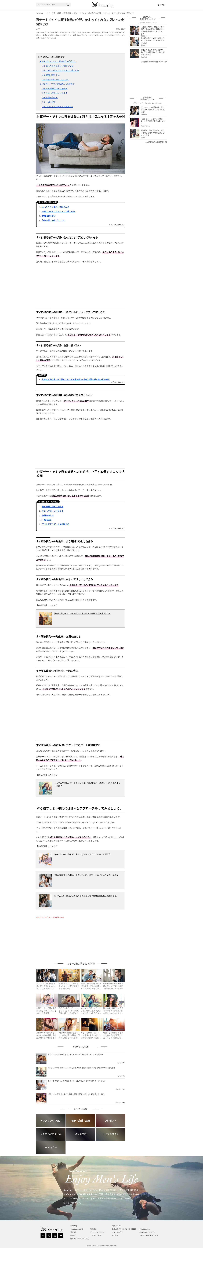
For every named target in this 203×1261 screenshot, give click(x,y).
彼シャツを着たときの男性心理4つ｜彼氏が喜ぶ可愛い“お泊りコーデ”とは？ (76, 1081)
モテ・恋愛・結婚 (53, 13)
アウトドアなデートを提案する (55, 524)
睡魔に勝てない (49, 216)
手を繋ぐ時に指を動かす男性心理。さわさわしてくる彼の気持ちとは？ (152, 40)
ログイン (161, 5)
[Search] (68, 4)
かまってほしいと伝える (52, 511)
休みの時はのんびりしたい (53, 220)
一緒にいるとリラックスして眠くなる (58, 211)
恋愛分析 (67, 13)
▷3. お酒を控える (50, 97)
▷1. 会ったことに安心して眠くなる (57, 66)
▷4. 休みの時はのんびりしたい (55, 79)
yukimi (38, 29)
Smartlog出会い (144, 1229)
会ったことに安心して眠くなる (55, 207)
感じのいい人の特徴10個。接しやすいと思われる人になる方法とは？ (152, 109)
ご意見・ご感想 (95, 1235)
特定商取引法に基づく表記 (79, 1239)
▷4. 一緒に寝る (49, 102)
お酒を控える (48, 515)
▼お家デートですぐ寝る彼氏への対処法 (56, 84)
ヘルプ (72, 1235)
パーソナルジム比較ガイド (148, 1235)
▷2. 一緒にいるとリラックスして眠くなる (60, 70)
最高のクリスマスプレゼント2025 (124, 1229)
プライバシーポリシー (98, 1232)
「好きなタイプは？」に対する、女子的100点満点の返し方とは (153, 121)
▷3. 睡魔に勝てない (51, 75)
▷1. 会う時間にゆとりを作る (54, 88)
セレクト (115, 1235)
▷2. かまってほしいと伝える (54, 93)
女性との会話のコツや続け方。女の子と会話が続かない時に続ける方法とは (152, 52)
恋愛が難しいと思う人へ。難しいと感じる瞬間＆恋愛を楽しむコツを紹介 (152, 132)
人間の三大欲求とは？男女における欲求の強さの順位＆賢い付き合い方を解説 (76, 379)
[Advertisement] (58, 938)
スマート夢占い (117, 1232)
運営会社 (73, 1232)
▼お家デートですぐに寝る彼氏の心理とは (57, 61)
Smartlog (39, 13)
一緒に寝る (47, 520)
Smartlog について (76, 1229)
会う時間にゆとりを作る (52, 506)
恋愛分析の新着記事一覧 (156, 142)
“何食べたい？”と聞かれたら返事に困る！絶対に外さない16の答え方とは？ (76, 1094)
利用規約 (93, 1229)
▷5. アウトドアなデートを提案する (57, 106)
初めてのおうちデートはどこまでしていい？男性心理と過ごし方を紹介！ (75, 1055)
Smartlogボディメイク (147, 1232)
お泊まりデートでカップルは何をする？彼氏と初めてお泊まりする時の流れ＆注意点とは (81, 1068)
